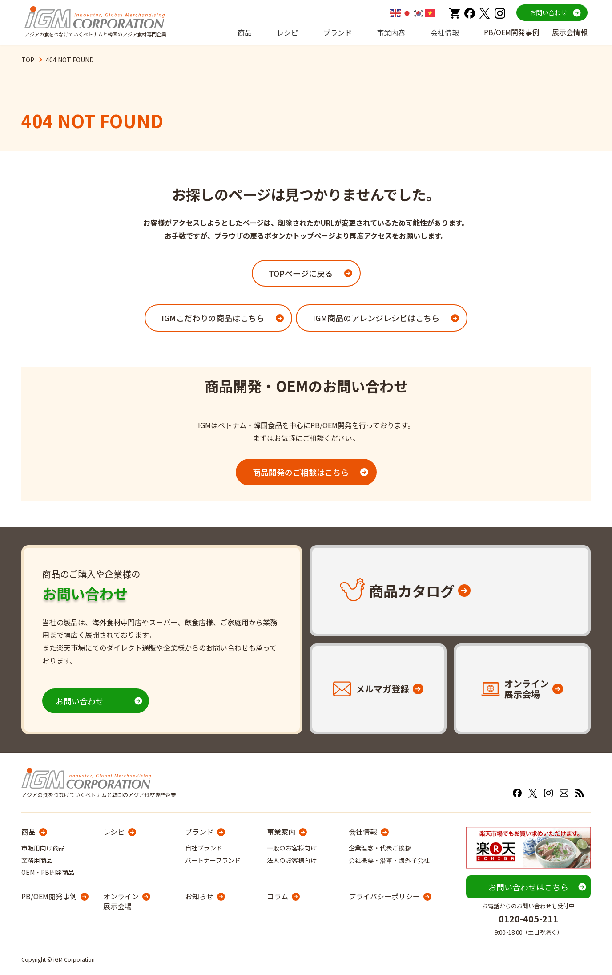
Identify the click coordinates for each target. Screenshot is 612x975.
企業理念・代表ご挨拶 (380, 847)
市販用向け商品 (43, 847)
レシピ (287, 32)
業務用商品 (36, 860)
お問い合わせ (548, 12)
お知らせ (199, 896)
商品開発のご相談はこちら (301, 472)
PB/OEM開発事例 (512, 32)
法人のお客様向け (292, 860)
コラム (277, 896)
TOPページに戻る (301, 273)
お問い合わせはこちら (528, 887)
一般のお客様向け (292, 847)
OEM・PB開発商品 (47, 872)
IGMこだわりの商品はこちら (212, 318)
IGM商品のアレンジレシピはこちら (376, 318)
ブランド (337, 32)
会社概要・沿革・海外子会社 (389, 860)
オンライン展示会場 (121, 901)
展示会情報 (570, 32)
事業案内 (281, 832)
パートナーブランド (213, 860)
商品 (245, 32)
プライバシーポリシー (384, 896)
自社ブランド (203, 847)
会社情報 (445, 32)
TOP (27, 59)
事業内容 (391, 32)
